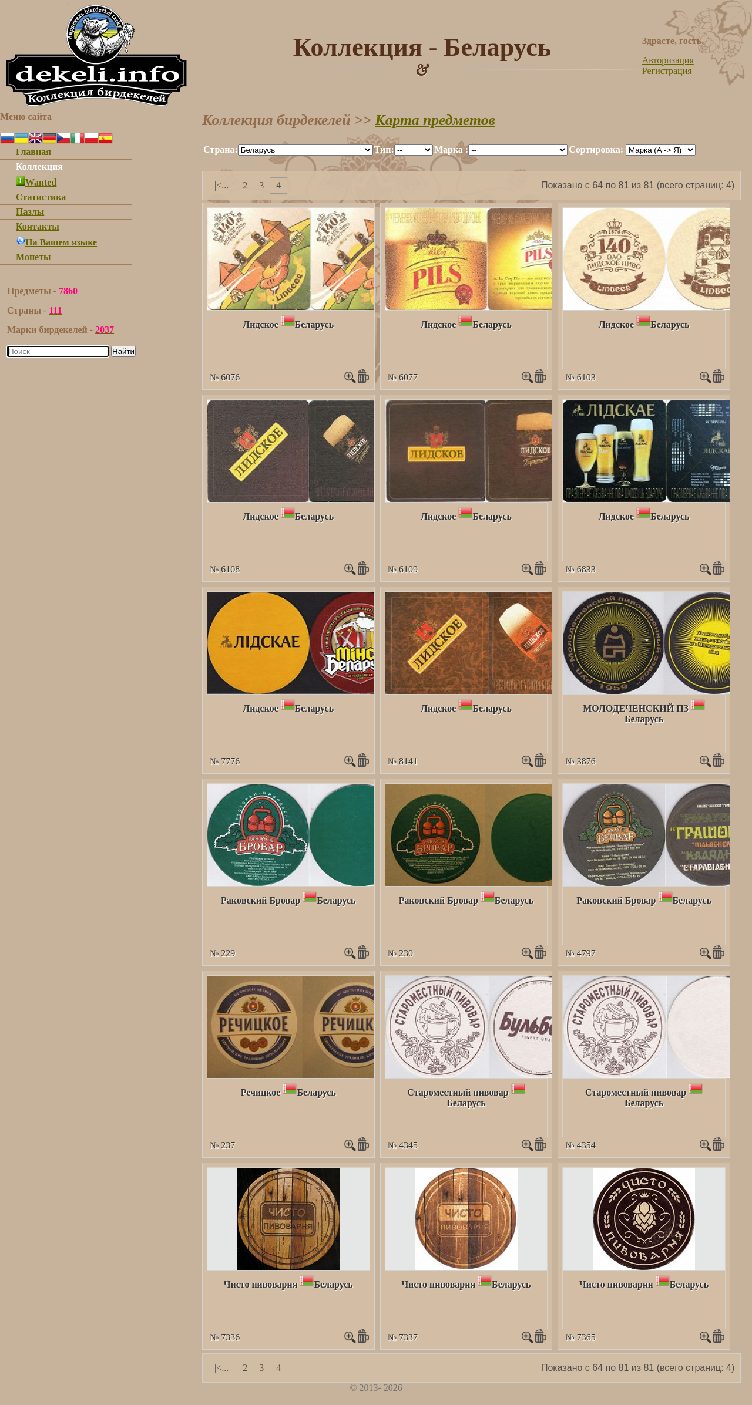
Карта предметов (435, 120)
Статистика (41, 197)
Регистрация (667, 71)
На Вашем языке (56, 242)
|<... (221, 185)
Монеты (33, 257)
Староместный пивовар (457, 1092)
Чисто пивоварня (261, 1284)
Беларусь (314, 324)
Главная (33, 152)
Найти (123, 351)
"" (305, 150)
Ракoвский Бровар (260, 900)
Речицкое (261, 1092)
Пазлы (30, 212)
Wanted (36, 182)
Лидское (260, 324)
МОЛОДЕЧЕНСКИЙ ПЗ (636, 708)
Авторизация (668, 60)
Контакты (37, 226)
